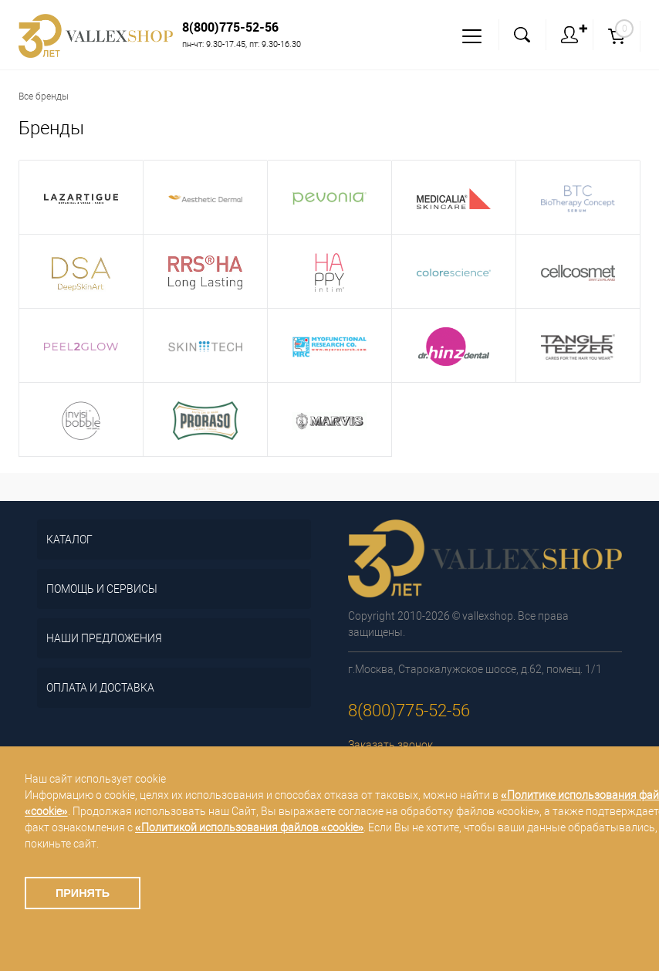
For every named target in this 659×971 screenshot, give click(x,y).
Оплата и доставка (100, 688)
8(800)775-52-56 (230, 27)
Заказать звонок (390, 745)
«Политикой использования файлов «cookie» (249, 827)
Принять (83, 893)
